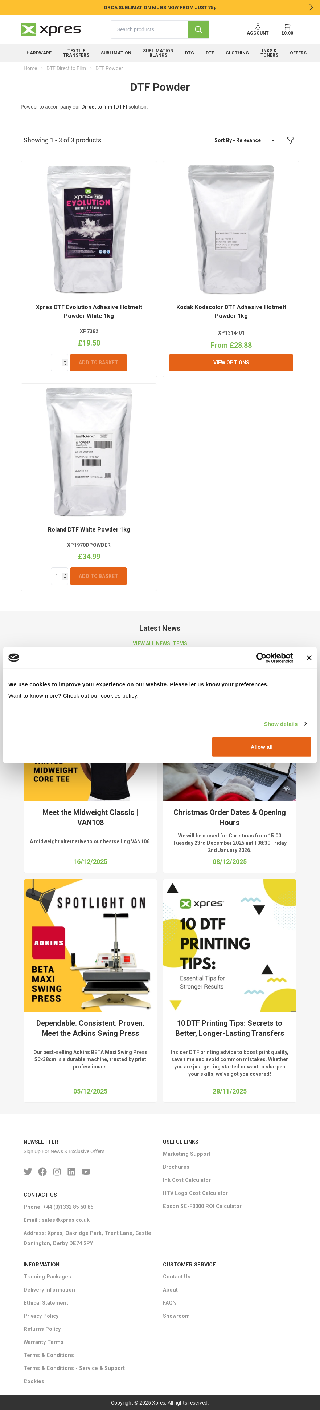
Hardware (39, 53)
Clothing (237, 53)
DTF (210, 53)
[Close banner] (309, 657)
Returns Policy (42, 1329)
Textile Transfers (76, 53)
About (170, 1290)
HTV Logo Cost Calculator (195, 1193)
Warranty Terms (43, 1342)
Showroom (176, 1316)
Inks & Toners (269, 53)
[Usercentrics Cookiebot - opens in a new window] (261, 657)
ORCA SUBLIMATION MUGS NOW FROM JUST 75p (160, 7)
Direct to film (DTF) (104, 107)
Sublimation (116, 53)
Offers (298, 53)
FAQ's (170, 1303)
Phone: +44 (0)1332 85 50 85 (58, 1207)
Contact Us (176, 1277)
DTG (189, 53)
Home (30, 68)
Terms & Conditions (49, 1355)
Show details (281, 723)
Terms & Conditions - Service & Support (74, 1368)
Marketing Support (186, 1154)
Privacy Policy (41, 1316)
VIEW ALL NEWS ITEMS (160, 643)
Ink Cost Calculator (187, 1180)
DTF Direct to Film (66, 68)
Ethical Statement (46, 1303)
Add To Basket (98, 362)
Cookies (34, 1381)
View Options (231, 362)
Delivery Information (49, 1290)
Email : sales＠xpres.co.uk (57, 1220)
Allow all (262, 747)
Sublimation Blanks (158, 53)
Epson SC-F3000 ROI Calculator (202, 1206)
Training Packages (47, 1277)
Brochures (176, 1167)
